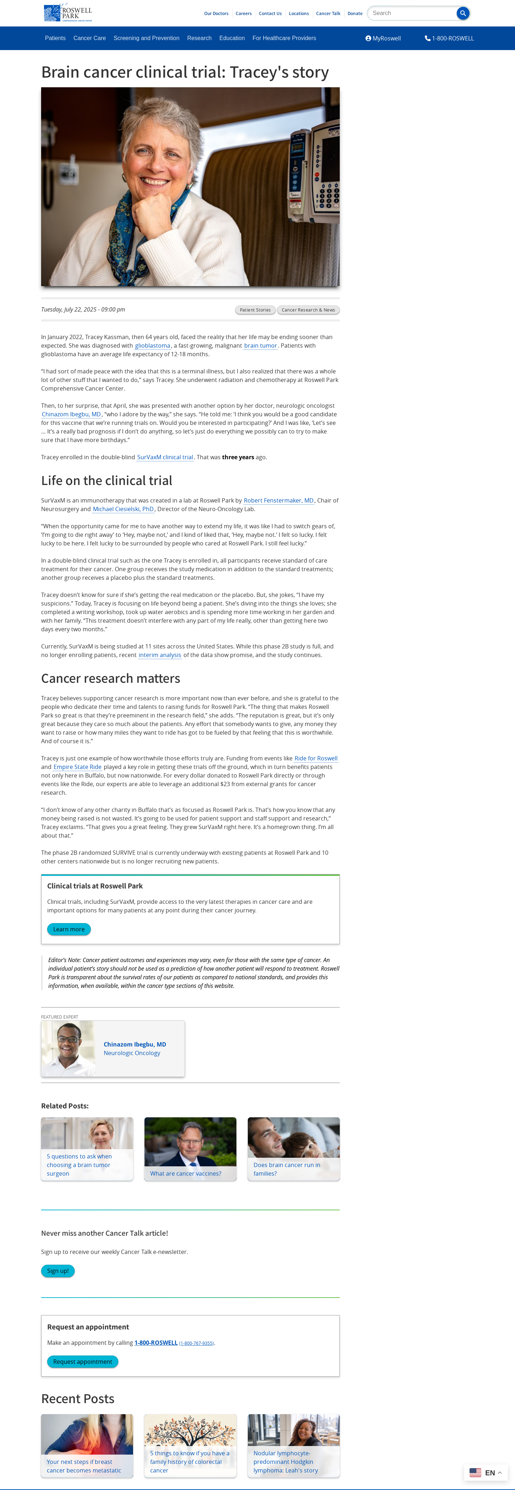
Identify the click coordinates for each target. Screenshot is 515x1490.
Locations (299, 13)
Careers (244, 13)
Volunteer (232, 1280)
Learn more (69, 929)
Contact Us (270, 13)
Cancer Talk (328, 13)
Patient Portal (64, 1261)
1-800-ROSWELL (453, 38)
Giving (227, 1243)
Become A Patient (69, 1243)
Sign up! (387, 160)
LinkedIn (56, 1370)
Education (232, 38)
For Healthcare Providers (284, 38)
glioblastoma (152, 345)
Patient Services (66, 1280)
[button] (463, 13)
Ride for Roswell (316, 758)
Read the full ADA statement (249, 1410)
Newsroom (320, 1261)
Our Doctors (216, 13)
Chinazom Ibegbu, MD (71, 414)
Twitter (137, 1330)
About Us (317, 1243)
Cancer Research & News (308, 310)
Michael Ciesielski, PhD (123, 509)
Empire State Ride (78, 767)
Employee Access (415, 1261)
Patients (55, 38)
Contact (402, 1243)
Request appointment (412, 268)
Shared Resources (156, 1280)
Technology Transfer (332, 1280)
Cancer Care (89, 38)
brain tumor (260, 345)
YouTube (139, 1350)
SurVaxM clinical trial (165, 457)
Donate (355, 13)
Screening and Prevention (147, 38)
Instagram (59, 1350)
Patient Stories (255, 310)
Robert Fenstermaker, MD (279, 500)
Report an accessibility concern (325, 1410)
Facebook (58, 1330)
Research (199, 38)
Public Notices (324, 1298)
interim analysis (160, 655)
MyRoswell (387, 38)
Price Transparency (417, 1280)
